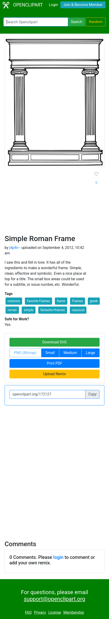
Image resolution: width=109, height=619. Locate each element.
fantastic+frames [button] (52, 310)
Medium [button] (70, 353)
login (58, 557)
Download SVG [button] (54, 342)
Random (96, 22)
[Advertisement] (54, 202)
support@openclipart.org (54, 599)
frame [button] (61, 301)
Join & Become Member (83, 5)
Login (53, 5)
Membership (73, 612)
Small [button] (50, 353)
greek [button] (94, 301)
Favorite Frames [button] (38, 301)
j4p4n (13, 247)
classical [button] (78, 310)
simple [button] (28, 310)
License (54, 612)
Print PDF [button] (54, 363)
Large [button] (90, 353)
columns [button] (14, 301)
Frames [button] (77, 301)
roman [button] (12, 310)
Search (76, 22)
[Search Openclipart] (35, 22)
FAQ (28, 612)
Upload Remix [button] (54, 374)
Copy (92, 394)
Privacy (40, 612)
